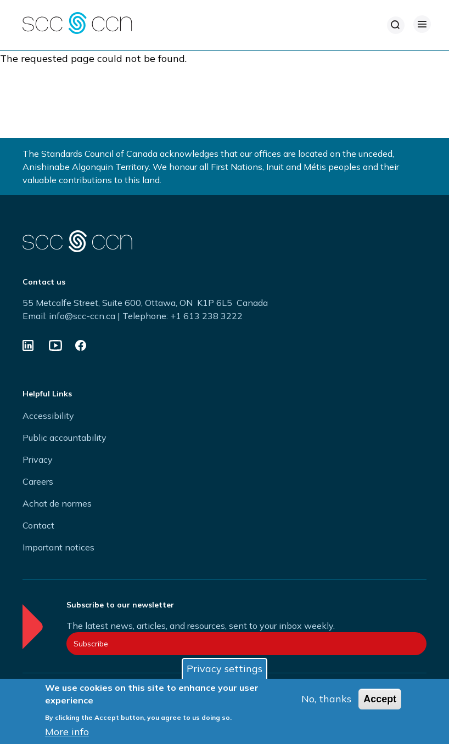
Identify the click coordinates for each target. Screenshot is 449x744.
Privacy (38, 459)
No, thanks (326, 698)
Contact (38, 525)
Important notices (58, 547)
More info (67, 731)
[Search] (396, 25)
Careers (38, 481)
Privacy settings (224, 668)
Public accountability (64, 437)
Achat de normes (57, 503)
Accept (379, 699)
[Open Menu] (422, 24)
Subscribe (91, 644)
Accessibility (48, 415)
